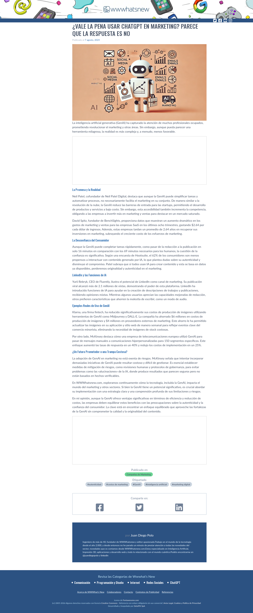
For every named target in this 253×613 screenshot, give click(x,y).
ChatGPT (175, 582)
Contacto (128, 592)
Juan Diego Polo (142, 535)
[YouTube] (225, 20)
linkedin (104, 555)
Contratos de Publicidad (147, 592)
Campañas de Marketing (139, 474)
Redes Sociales (155, 582)
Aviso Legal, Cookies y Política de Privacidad (182, 603)
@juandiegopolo (90, 555)
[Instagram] (230, 20)
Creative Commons (109, 603)
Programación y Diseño (110, 582)
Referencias (167, 592)
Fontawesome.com (131, 600)
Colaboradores (114, 592)
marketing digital (181, 484)
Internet (135, 582)
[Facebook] (220, 20)
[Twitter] (215, 20)
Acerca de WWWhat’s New (90, 592)
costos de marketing (118, 484)
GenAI (137, 484)
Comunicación (82, 582)
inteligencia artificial (157, 484)
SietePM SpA (139, 606)
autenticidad (95, 484)
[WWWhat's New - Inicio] (126, 9)
